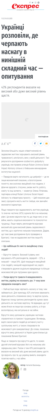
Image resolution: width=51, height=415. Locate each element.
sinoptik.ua (34, 410)
